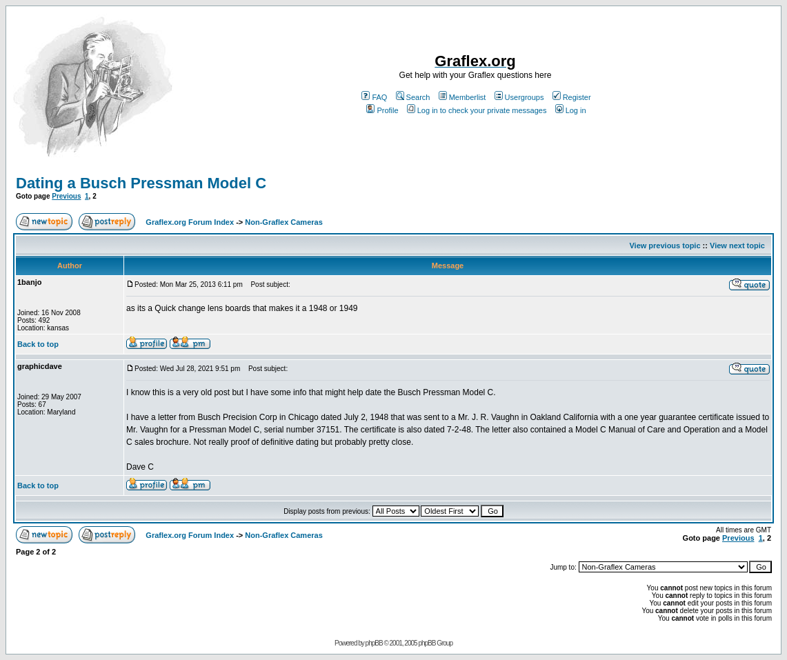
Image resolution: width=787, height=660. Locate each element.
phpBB (374, 643)
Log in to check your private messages (477, 110)
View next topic (737, 245)
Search (413, 97)
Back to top (38, 344)
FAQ (374, 97)
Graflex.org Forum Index (190, 222)
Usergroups (519, 97)
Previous (66, 196)
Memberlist (462, 97)
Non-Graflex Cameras (284, 222)
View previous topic (664, 245)
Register (571, 97)
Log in (570, 110)
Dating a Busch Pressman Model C (141, 183)
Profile (382, 110)
